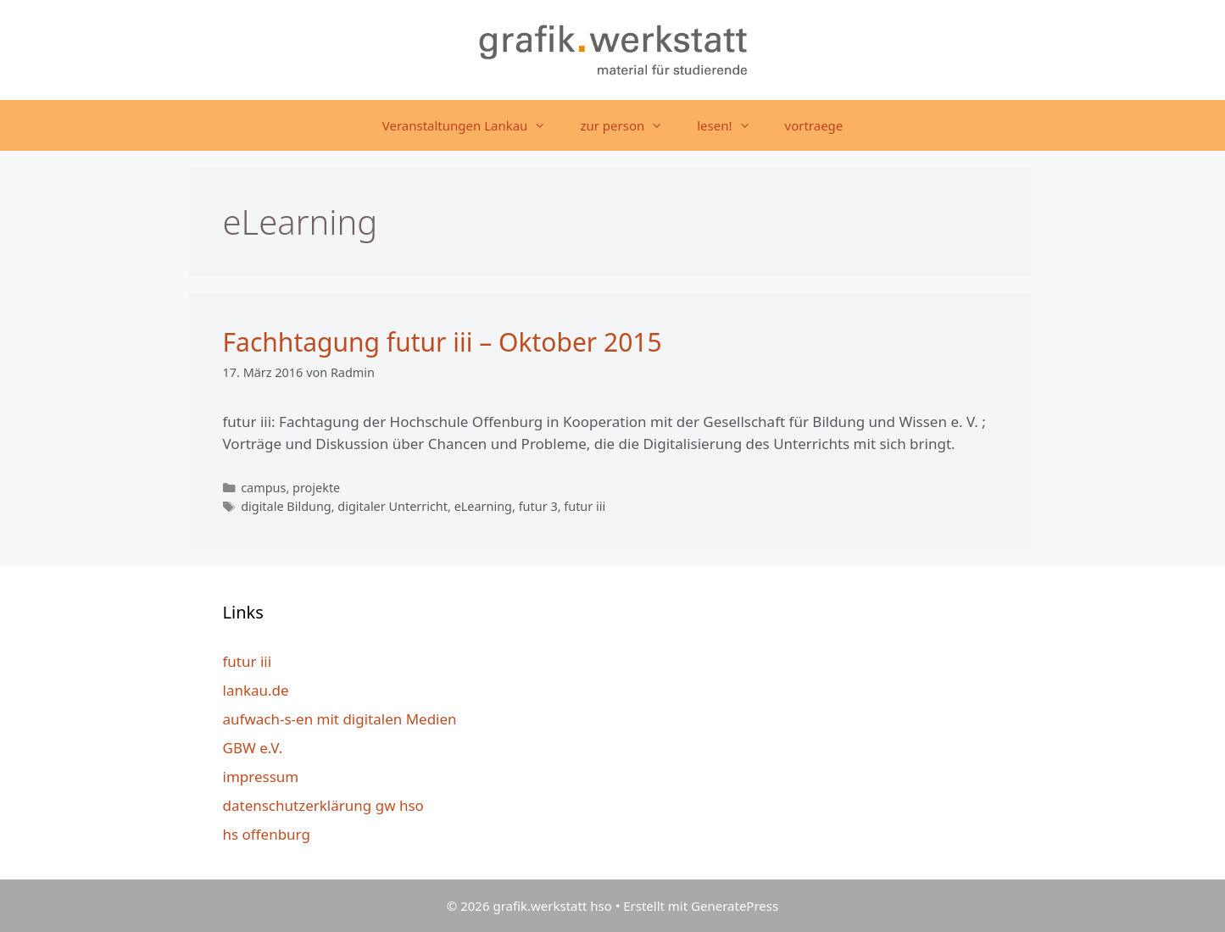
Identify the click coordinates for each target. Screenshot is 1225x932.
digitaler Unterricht (392, 506)
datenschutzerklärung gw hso (323, 805)
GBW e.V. (253, 747)
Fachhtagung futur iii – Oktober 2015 (442, 342)
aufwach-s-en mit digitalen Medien (340, 719)
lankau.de (256, 690)
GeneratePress (734, 905)
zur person (630, 125)
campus (263, 488)
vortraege (814, 125)
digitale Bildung (286, 506)
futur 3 (538, 506)
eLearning (483, 506)
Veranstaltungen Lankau (473, 125)
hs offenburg (266, 834)
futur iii (584, 506)
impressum (261, 776)
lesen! (732, 125)
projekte (316, 488)
